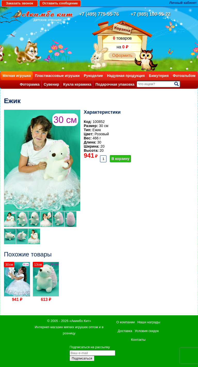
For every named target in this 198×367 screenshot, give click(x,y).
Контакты (138, 340)
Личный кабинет (183, 3)
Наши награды (148, 322)
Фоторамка (30, 84)
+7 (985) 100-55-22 (151, 14)
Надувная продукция (126, 76)
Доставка (125, 331)
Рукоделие (93, 76)
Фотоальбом (184, 76)
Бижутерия (159, 76)
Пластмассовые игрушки (57, 76)
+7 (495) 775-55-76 (99, 14)
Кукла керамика (77, 84)
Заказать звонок (19, 3)
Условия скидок (147, 331)
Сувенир (51, 84)
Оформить (122, 55)
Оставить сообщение (60, 3)
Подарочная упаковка (114, 84)
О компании (125, 322)
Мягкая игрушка (17, 76)
